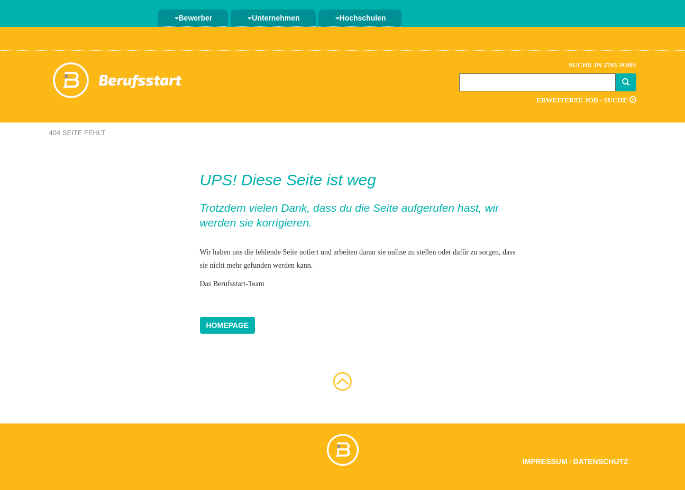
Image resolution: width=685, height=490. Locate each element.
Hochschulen (360, 18)
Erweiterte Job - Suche (586, 100)
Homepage (227, 325)
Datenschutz (600, 461)
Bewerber (194, 18)
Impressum (545, 461)
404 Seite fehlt (77, 133)
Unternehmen (273, 18)
